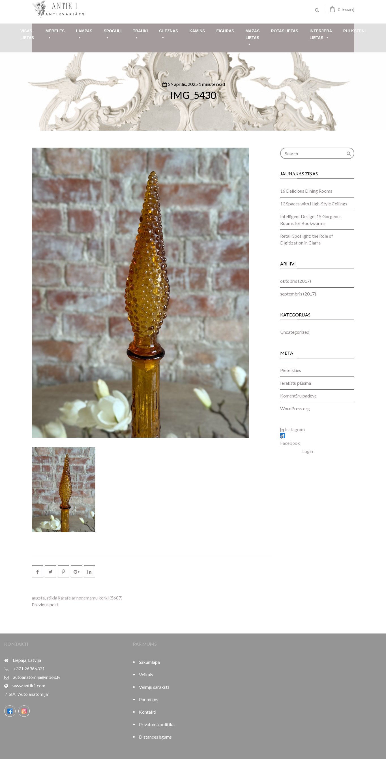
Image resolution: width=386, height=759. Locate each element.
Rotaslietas (284, 31)
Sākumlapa (149, 662)
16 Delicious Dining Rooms (306, 191)
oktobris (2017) (295, 281)
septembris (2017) (298, 293)
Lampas (84, 35)
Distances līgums (155, 736)
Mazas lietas (252, 38)
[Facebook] (10, 711)
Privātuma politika (157, 724)
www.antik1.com (28, 685)
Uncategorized (294, 332)
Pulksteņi (354, 31)
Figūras (225, 31)
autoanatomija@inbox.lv (36, 677)
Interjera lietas (321, 35)
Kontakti (147, 712)
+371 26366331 (29, 668)
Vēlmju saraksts (154, 687)
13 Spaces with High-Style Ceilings (313, 203)
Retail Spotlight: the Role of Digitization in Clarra (306, 239)
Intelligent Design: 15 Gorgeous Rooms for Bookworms (311, 220)
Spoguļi (112, 35)
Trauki (140, 35)
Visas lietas (27, 34)
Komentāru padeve (298, 395)
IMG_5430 (193, 95)
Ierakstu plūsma (295, 383)
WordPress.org (295, 408)
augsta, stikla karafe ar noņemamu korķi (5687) (77, 597)
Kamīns (197, 31)
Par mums (148, 699)
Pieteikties (290, 370)
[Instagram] (24, 711)
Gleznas (168, 35)
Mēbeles (55, 35)
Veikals (146, 674)
